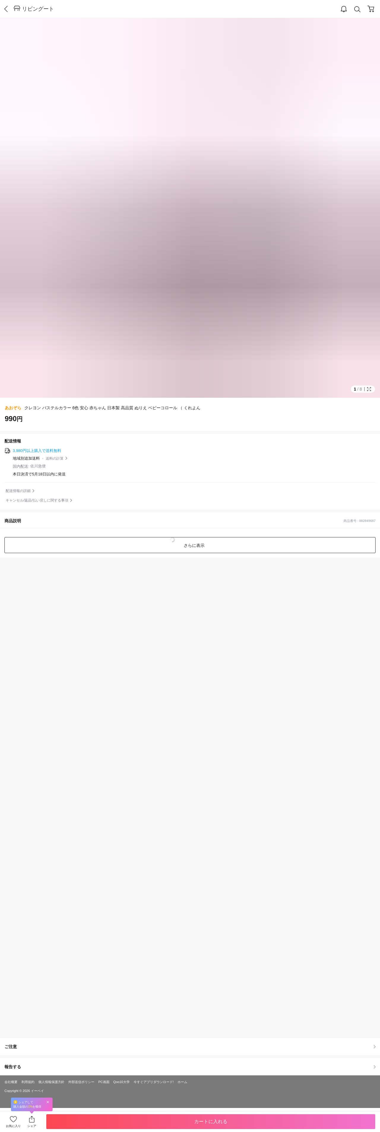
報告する (190, 1066)
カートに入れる (210, 1121)
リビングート (38, 9)
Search (357, 9)
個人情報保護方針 (51, 1082)
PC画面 (103, 1082)
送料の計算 (55, 458)
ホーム (182, 1082)
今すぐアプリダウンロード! (154, 1082)
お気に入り (13, 1126)
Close (47, 1102)
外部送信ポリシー (81, 1082)
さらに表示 (194, 545)
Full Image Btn (369, 389)
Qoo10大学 (121, 1082)
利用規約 (27, 1082)
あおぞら (13, 407)
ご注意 (190, 1046)
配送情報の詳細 (18, 491)
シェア (31, 1126)
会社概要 (11, 1082)
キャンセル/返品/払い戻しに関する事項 (37, 500)
